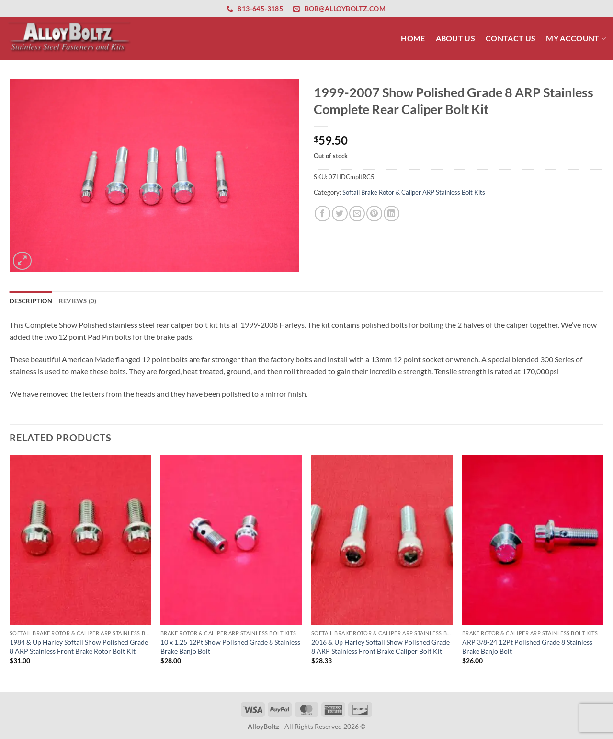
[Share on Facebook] (322, 213)
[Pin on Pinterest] (374, 213)
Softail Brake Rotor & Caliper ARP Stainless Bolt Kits (413, 192)
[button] (22, 261)
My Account (576, 38)
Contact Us (510, 38)
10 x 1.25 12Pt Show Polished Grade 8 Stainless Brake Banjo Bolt (230, 646)
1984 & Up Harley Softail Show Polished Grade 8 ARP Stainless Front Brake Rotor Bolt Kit (79, 646)
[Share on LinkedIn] (391, 213)
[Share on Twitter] (340, 213)
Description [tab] (31, 301)
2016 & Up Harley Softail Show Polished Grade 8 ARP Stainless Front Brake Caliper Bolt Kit (380, 646)
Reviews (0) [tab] (78, 301)
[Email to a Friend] (357, 213)
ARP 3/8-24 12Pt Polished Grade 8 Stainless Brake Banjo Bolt (527, 646)
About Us (456, 38)
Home (413, 38)
